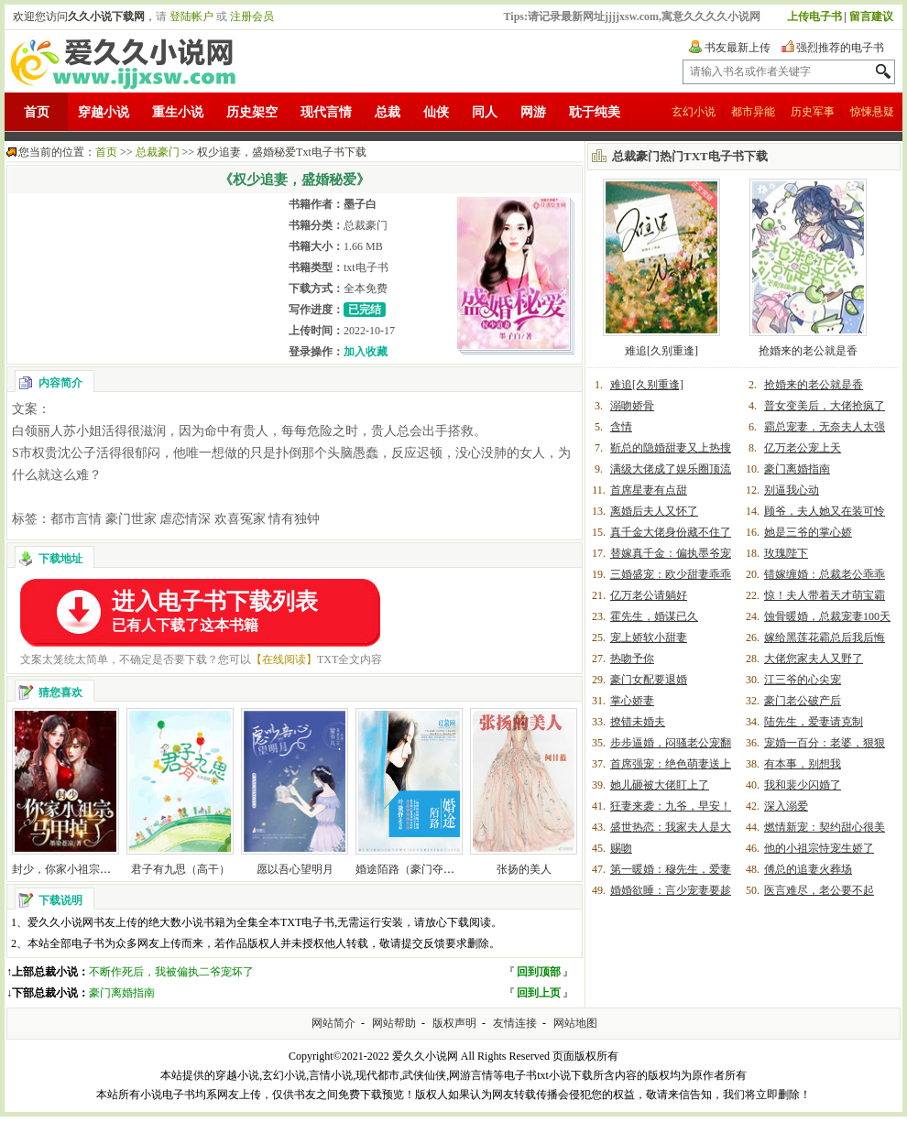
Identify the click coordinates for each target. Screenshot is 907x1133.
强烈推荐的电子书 (840, 47)
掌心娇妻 (632, 700)
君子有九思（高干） (180, 869)
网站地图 (575, 1023)
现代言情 (326, 112)
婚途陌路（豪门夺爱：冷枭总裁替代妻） (454, 869)
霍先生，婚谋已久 (654, 616)
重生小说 (177, 112)
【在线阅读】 (284, 659)
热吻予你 (632, 658)
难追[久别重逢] (661, 350)
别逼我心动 (791, 490)
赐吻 (621, 848)
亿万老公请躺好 (648, 595)
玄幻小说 (694, 111)
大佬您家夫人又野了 (813, 658)
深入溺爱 (786, 806)
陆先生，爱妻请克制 (813, 721)
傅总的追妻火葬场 (808, 869)
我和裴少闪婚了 (802, 785)
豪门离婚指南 (122, 992)
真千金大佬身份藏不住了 (670, 532)
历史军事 (813, 111)
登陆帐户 (191, 16)
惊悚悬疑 (872, 111)
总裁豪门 (158, 152)
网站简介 (333, 1023)
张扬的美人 (524, 869)
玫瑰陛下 (786, 553)
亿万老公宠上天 (802, 447)
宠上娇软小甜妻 (648, 637)
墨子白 (360, 204)
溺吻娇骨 (632, 405)
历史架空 (252, 112)
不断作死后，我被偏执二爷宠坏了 (171, 971)
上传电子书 (814, 16)
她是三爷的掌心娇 (808, 532)
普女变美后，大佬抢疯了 (824, 405)
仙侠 (436, 112)
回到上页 (539, 992)
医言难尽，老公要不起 (819, 890)
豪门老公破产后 (802, 700)
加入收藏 (366, 351)
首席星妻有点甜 (648, 490)
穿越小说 (103, 112)
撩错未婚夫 (637, 721)
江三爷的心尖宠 (802, 679)
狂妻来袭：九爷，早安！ (670, 806)
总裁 (387, 112)
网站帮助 (394, 1023)
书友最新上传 (737, 47)
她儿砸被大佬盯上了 (659, 785)
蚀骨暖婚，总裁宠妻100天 (827, 616)
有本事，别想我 (802, 763)
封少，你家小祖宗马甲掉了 (78, 869)
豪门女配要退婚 (648, 679)
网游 (533, 112)
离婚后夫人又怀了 (654, 511)
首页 (36, 112)
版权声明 (454, 1023)
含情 (621, 426)
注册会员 (252, 16)
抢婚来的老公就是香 (808, 350)
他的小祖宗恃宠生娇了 (819, 848)
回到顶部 (539, 971)
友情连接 (515, 1023)
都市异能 (753, 111)
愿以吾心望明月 (295, 869)
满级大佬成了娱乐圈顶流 (670, 469)
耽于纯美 (594, 112)
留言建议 (871, 16)
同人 (484, 112)
